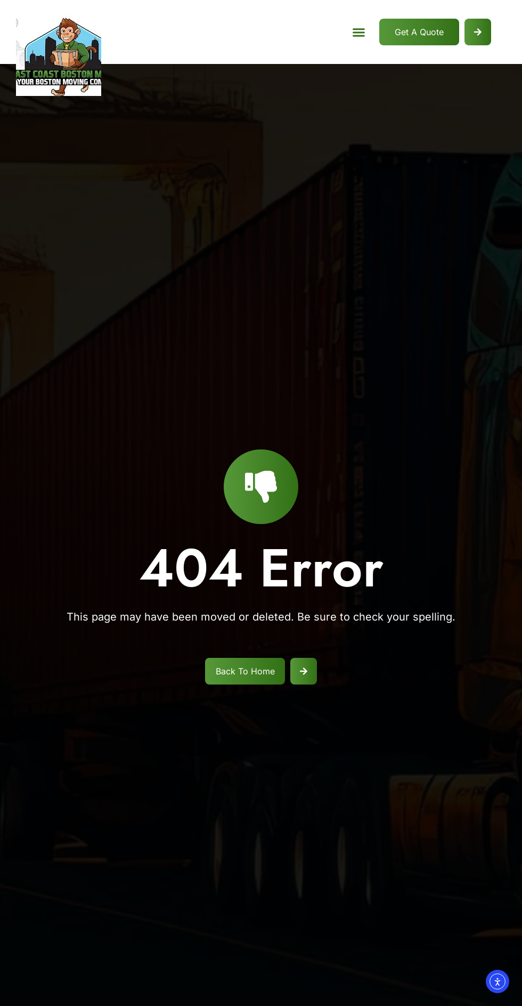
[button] (358, 32)
